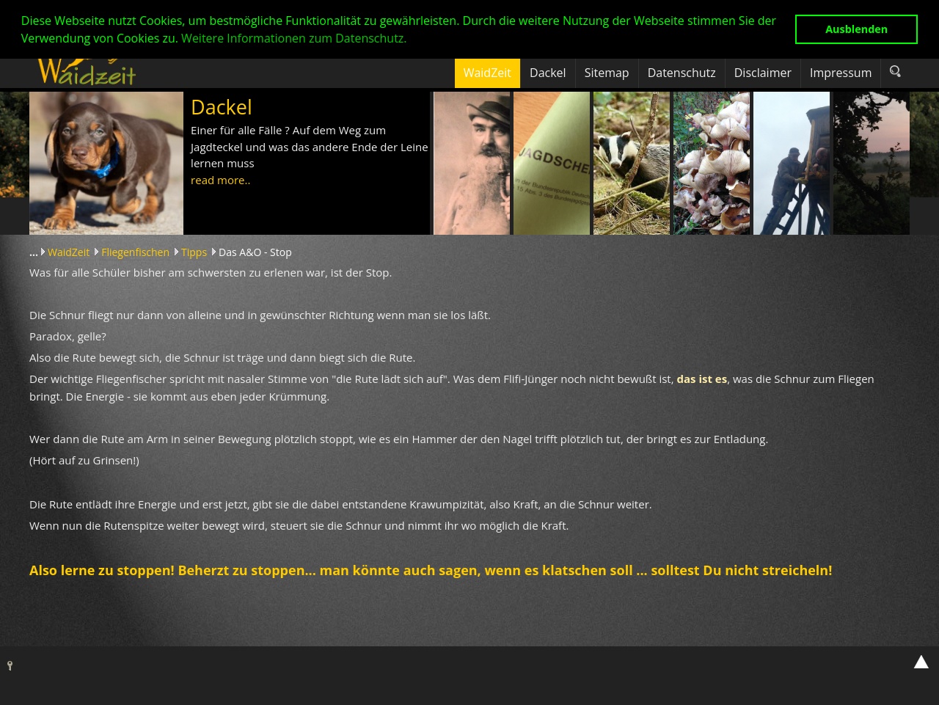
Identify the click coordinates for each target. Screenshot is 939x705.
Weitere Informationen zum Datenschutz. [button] (293, 38)
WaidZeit (68, 252)
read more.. (220, 179)
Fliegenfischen (135, 252)
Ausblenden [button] (856, 29)
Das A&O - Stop (255, 252)
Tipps (194, 252)
